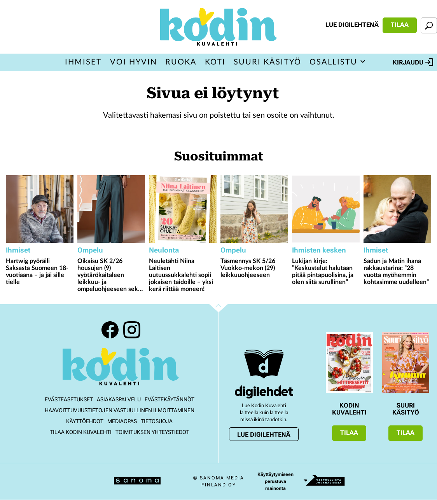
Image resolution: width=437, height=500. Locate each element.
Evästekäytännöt (169, 399)
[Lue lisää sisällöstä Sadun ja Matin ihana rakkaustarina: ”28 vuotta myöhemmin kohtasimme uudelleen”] (397, 209)
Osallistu (333, 62)
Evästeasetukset (69, 399)
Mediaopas (122, 421)
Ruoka (181, 62)
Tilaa (400, 24)
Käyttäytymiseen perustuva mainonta (275, 481)
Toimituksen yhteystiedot (152, 432)
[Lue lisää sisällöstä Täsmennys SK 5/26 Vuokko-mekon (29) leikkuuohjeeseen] (254, 209)
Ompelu (90, 250)
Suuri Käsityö (267, 62)
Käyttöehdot (84, 421)
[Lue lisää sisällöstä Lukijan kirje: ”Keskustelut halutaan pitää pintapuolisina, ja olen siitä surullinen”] (326, 209)
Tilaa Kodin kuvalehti (81, 432)
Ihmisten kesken (319, 250)
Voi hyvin (133, 62)
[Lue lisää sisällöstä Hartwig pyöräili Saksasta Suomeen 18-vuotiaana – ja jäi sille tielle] (39, 209)
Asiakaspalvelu (119, 399)
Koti (215, 62)
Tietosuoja (157, 421)
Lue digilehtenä (352, 24)
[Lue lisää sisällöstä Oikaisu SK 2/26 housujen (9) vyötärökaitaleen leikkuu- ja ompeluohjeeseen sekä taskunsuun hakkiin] (111, 209)
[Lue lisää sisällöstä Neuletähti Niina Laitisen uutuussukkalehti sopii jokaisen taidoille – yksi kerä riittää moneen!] (183, 209)
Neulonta (164, 250)
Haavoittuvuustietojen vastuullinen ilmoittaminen (119, 410)
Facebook (110, 329)
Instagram (131, 329)
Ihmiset (83, 62)
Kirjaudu (413, 62)
